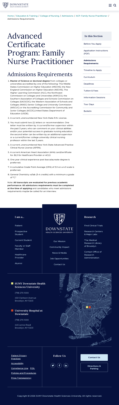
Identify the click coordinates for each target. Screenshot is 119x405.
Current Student (23, 240)
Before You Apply (92, 44)
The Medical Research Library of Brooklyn (93, 243)
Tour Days (89, 104)
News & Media (59, 253)
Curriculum (89, 77)
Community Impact (59, 247)
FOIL (32, 368)
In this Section (94, 36)
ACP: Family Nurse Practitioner (91, 16)
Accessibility (17, 363)
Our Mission (59, 241)
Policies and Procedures (23, 373)
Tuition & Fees (91, 91)
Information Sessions (94, 97)
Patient (18, 225)
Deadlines (89, 84)
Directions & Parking (94, 367)
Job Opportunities (59, 258)
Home (10, 16)
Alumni (18, 263)
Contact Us (59, 264)
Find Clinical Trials (93, 225)
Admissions (67, 16)
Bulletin (88, 111)
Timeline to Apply (93, 70)
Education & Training (27, 16)
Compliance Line (19, 368)
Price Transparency (21, 378)
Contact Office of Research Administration (92, 255)
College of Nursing (49, 16)
